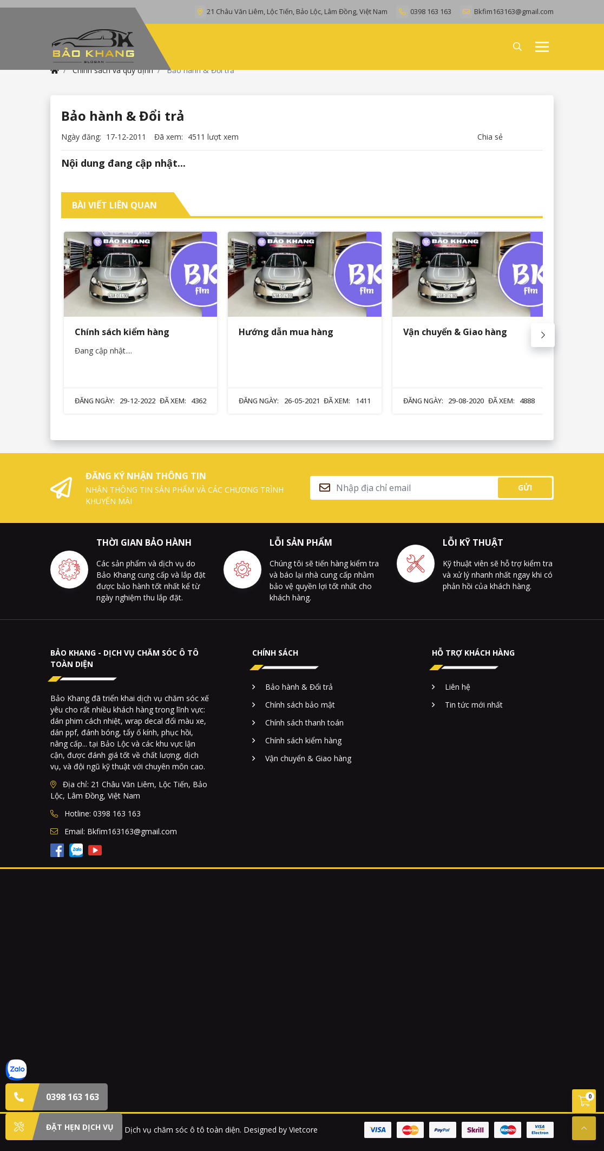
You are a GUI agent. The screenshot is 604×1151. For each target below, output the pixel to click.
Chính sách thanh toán (304, 722)
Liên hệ (457, 687)
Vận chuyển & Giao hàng (308, 758)
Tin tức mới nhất (474, 704)
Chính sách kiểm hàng (303, 740)
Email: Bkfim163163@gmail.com (113, 831)
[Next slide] (543, 335)
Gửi (525, 487)
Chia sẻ (490, 137)
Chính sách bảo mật (300, 704)
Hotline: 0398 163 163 (95, 813)
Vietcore (303, 1129)
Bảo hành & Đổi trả (299, 687)
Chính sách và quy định (113, 70)
